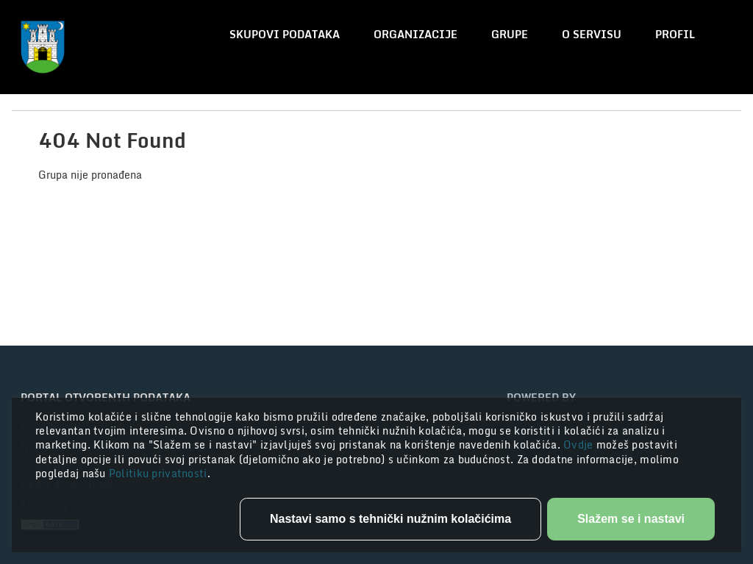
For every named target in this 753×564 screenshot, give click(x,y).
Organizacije (415, 34)
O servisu (591, 34)
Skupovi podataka (284, 34)
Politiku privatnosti (158, 473)
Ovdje (579, 444)
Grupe (509, 34)
